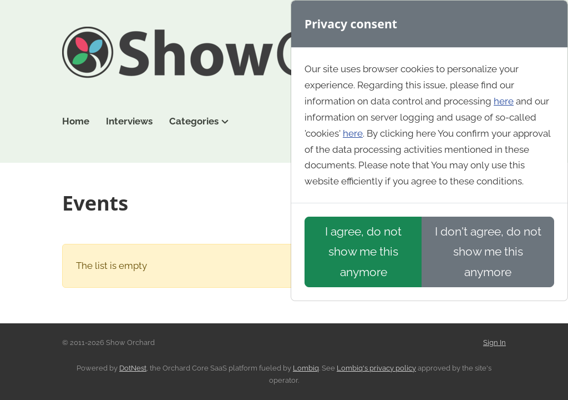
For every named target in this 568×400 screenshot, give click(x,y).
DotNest (132, 368)
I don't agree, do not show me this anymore (488, 251)
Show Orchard (284, 60)
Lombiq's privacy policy (376, 368)
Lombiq (306, 368)
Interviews (129, 121)
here (504, 101)
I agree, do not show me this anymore (363, 251)
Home (75, 121)
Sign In (494, 342)
